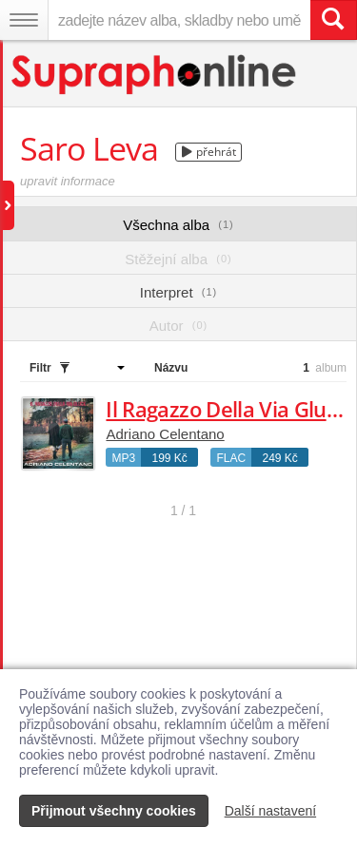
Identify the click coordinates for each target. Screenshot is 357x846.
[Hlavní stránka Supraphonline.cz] (155, 75)
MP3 (123, 458)
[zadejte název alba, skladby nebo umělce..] (179, 20)
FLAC (231, 458)
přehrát (209, 152)
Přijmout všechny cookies (113, 810)
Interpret (178, 292)
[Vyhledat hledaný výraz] (333, 20)
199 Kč (169, 458)
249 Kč (279, 458)
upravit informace (67, 181)
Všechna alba (178, 225)
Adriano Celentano (165, 434)
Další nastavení (271, 810)
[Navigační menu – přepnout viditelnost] (24, 20)
